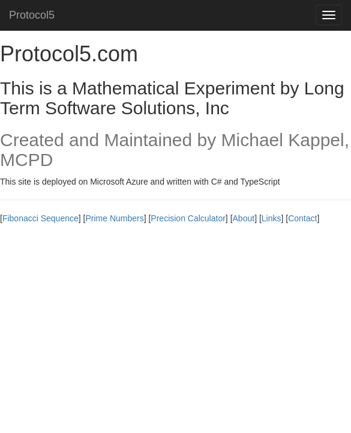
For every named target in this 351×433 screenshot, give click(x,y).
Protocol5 (32, 15)
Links (271, 218)
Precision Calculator (188, 218)
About (244, 218)
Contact (302, 218)
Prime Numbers (114, 218)
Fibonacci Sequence (40, 218)
